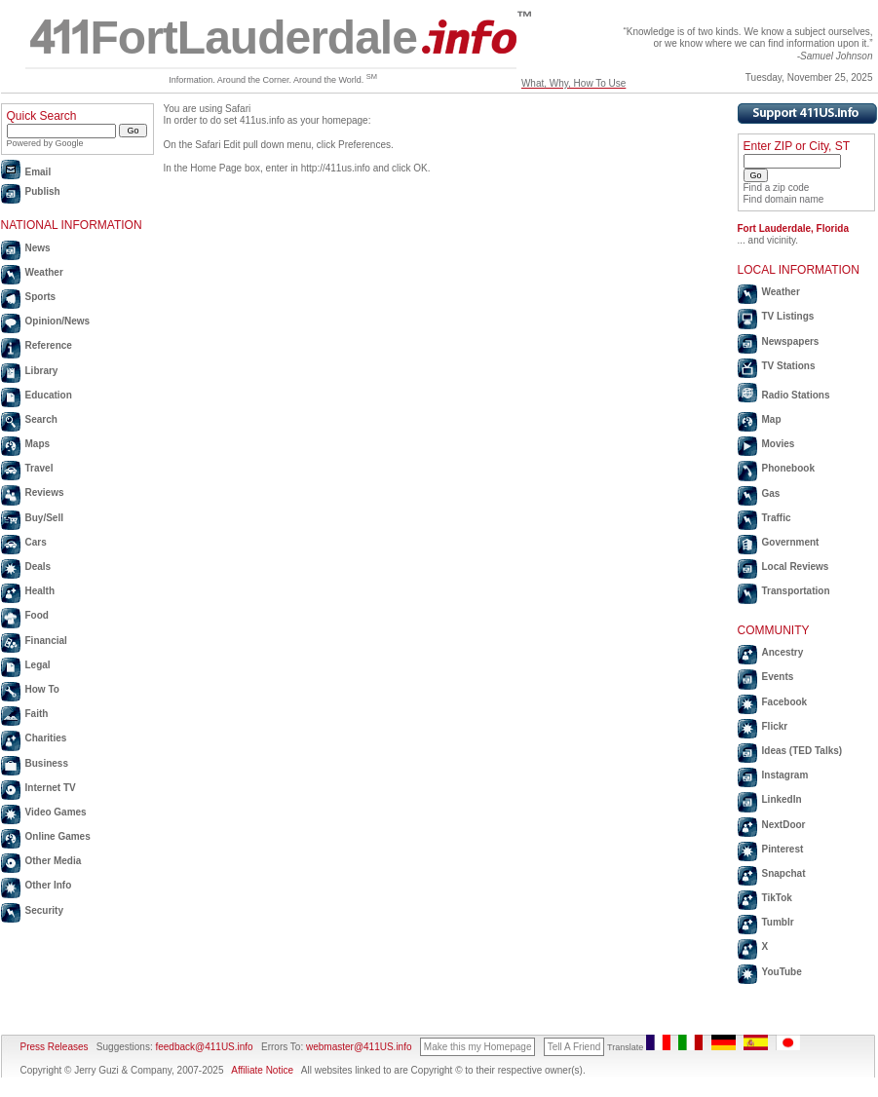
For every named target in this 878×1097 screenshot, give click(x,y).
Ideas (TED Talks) (802, 750)
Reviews (44, 492)
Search (41, 419)
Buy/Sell (44, 517)
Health (40, 591)
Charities (46, 738)
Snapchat (784, 873)
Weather (44, 272)
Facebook (785, 702)
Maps (38, 443)
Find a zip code (777, 187)
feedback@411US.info (203, 1046)
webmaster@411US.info (359, 1046)
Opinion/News (58, 321)
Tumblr (778, 922)
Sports (41, 296)
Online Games (58, 836)
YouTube (782, 971)
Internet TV (50, 787)
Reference (48, 345)
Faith (37, 713)
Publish (42, 191)
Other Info (48, 885)
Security (44, 910)
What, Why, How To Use (573, 83)
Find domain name (784, 199)
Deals (38, 566)
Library (41, 370)
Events (778, 676)
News (38, 248)
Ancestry (783, 652)
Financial (46, 640)
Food (37, 615)
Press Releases (54, 1046)
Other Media (53, 860)
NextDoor (784, 824)
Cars (36, 542)
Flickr (775, 726)
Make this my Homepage (478, 1046)
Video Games (56, 812)
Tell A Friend (574, 1046)
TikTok (777, 897)
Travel (39, 468)
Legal (38, 665)
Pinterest (783, 849)
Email (38, 172)
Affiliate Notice (262, 1070)
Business (46, 763)
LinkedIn (782, 799)
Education (48, 395)
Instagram (785, 775)
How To (42, 689)
